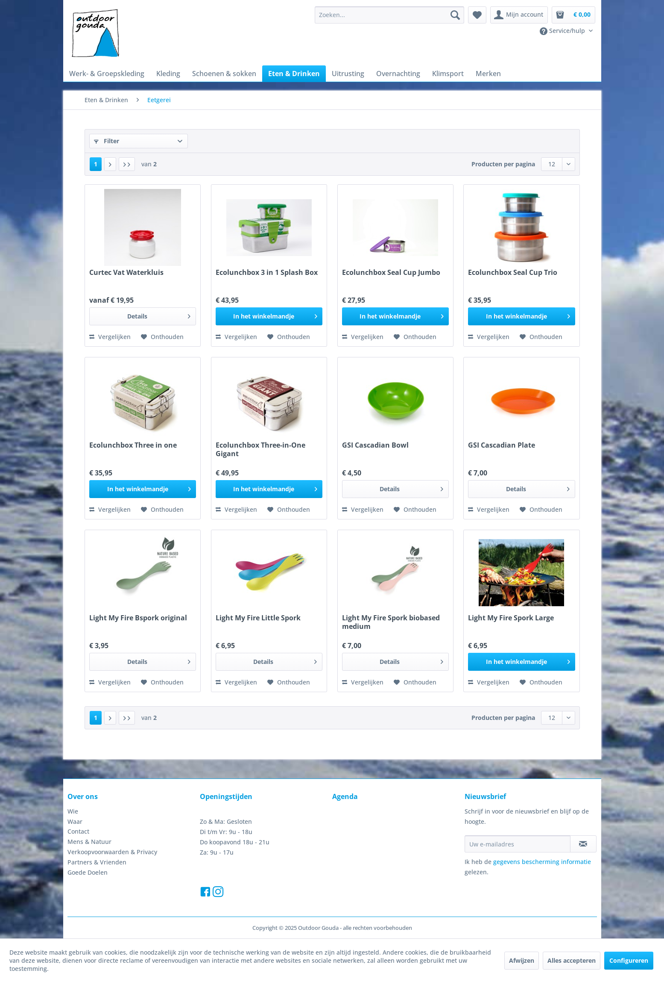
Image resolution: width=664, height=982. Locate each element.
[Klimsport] (448, 73)
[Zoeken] (455, 15)
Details (159, 315)
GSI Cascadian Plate (501, 445)
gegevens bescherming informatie (542, 862)
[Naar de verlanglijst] (162, 337)
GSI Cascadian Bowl (375, 445)
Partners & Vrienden (96, 862)
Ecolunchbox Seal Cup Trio (512, 272)
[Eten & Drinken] (294, 73)
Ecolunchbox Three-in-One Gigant (260, 449)
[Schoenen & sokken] (224, 73)
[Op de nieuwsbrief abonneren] (583, 843)
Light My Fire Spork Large (511, 617)
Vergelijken (110, 337)
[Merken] (488, 73)
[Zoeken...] (389, 15)
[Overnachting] (398, 73)
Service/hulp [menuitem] (563, 31)
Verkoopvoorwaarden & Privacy (112, 852)
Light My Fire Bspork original (138, 617)
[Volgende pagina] (110, 164)
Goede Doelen (87, 872)
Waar (74, 821)
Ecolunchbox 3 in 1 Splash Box (267, 272)
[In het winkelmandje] (269, 316)
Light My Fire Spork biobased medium (391, 622)
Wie (72, 811)
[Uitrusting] (348, 73)
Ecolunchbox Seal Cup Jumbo (391, 272)
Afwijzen (521, 960)
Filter (106, 141)
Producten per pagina (503, 164)
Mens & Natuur (89, 842)
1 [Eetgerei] (95, 164)
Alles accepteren (571, 960)
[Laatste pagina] (127, 164)
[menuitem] (389, 15)
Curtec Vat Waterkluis (126, 272)
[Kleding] (168, 73)
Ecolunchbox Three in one (133, 445)
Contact (78, 831)
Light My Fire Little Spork (258, 617)
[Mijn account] (519, 15)
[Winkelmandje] (573, 15)
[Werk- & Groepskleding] (106, 73)
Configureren (628, 960)
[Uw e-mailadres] (517, 843)
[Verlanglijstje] (477, 15)
